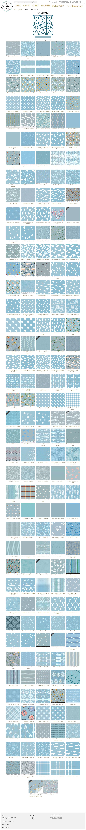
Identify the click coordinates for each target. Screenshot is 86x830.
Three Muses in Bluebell (28, 721)
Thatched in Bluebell (13, 721)
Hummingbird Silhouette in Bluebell (72, 296)
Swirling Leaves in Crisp (72, 685)
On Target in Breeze (43, 462)
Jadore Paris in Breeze (73, 314)
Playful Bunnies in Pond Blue (43, 500)
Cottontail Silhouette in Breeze (58, 148)
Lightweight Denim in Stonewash (43, 352)
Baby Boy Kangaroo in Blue (28, 92)
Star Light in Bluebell (13, 648)
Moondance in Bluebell (28, 426)
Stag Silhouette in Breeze (72, 612)
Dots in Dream (13, 203)
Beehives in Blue (43, 92)
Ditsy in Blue (43, 184)
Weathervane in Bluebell (28, 757)
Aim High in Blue (43, 56)
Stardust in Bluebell (58, 631)
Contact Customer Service (8, 818)
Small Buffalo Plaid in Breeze (43, 594)
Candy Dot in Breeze (28, 111)
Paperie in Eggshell (28, 481)
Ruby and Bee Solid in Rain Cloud (28, 556)
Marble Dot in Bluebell (43, 408)
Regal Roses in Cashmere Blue (58, 538)
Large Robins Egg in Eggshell (28, 352)
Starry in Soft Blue (43, 648)
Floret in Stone (73, 241)
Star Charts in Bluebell (28, 631)
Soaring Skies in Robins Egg (13, 612)
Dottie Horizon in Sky (28, 203)
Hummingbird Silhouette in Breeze (13, 315)
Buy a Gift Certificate (7, 821)
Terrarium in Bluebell (28, 704)
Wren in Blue (50, 795)
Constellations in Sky (28, 147)
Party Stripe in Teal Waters (13, 500)
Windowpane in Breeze (72, 776)
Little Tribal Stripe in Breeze (73, 389)
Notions (26, 6)
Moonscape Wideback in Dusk (73, 426)
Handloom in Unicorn (28, 295)
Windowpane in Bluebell (58, 776)
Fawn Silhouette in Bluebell (28, 222)
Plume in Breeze (73, 500)
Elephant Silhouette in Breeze (58, 204)
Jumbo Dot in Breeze (28, 333)
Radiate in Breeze (43, 537)
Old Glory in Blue (13, 462)
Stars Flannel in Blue (57, 648)
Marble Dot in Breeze (58, 408)
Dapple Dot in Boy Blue (28, 166)
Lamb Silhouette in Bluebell (43, 333)
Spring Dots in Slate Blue (28, 612)
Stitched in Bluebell (43, 666)
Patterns (35, 6)
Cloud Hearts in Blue (28, 128)
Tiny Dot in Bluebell (43, 721)
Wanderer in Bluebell (72, 738)
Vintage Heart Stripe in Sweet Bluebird (58, 739)
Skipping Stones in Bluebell (13, 594)
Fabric (18, 6)
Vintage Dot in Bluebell (43, 738)
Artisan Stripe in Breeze (43, 75)
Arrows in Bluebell (72, 56)
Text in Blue (73, 704)
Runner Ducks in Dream (43, 556)
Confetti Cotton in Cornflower (13, 148)
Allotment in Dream (58, 56)
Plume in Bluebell (57, 500)
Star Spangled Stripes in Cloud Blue (72, 648)
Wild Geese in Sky (13, 776)
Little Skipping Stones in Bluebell (28, 389)
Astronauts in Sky (72, 75)
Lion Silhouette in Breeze (28, 370)
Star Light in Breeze (28, 648)
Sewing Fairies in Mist (13, 574)
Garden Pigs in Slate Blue (28, 277)
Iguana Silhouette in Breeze (43, 315)
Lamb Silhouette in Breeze (57, 333)
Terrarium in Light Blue (58, 704)
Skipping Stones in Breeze (28, 593)
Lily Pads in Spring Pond (58, 351)
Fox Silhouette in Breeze (72, 259)
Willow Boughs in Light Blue (28, 776)
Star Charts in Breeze (43, 631)
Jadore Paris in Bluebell (58, 314)
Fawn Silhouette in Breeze (43, 222)
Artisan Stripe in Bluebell (28, 75)
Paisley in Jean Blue (13, 481)
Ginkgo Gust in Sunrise (43, 277)
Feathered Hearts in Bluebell (58, 222)
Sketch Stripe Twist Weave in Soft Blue (72, 575)
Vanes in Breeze (28, 738)
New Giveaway (74, 6)
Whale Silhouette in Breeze (73, 757)
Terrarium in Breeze (43, 704)
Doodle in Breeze (73, 184)
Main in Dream (13, 408)
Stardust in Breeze (72, 631)
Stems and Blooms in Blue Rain (13, 667)
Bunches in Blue (73, 92)
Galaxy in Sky (13, 277)
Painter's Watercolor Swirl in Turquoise (73, 463)
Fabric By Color (18, 9)
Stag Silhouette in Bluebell (58, 612)
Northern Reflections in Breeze (58, 444)
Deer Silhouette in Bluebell (13, 185)
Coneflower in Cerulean (58, 128)
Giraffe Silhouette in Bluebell (57, 277)
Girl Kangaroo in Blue (13, 295)
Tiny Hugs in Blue (72, 721)
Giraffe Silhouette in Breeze (72, 277)
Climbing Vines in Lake (13, 128)
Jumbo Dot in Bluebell (13, 333)
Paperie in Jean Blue (43, 481)
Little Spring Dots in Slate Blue (43, 389)
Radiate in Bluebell (28, 537)
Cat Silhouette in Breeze (58, 111)
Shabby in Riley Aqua (28, 574)
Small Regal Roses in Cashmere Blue (72, 594)
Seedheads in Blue (57, 556)
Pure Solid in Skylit (72, 518)
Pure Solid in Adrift (43, 518)
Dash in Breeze (72, 166)
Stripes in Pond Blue (28, 685)
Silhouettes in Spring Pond (58, 574)
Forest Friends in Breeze (43, 259)
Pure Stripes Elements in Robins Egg (13, 538)
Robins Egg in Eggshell (13, 556)
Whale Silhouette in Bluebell (58, 758)
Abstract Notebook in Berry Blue (28, 57)
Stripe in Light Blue (72, 666)
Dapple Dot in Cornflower (43, 166)
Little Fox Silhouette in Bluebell (43, 371)
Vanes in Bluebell (13, 738)
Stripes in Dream (13, 685)
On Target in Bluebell (28, 462)
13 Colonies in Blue (13, 56)
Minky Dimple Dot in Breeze (13, 426)
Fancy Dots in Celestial (13, 222)
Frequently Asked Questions (9, 817)
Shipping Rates (5, 824)
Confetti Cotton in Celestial (72, 129)
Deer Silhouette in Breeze (28, 184)
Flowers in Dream (13, 259)
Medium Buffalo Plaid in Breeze (73, 408)
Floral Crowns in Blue (43, 241)
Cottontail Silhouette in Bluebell (43, 148)
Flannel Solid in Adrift (73, 222)
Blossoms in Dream (57, 92)
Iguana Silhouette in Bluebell (28, 315)
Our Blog (32, 818)
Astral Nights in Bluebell (57, 75)
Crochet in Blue (73, 147)
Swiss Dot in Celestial (13, 704)
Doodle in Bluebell (58, 184)
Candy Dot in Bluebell (13, 111)
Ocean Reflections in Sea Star (72, 444)
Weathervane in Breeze (43, 757)
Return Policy (5, 827)
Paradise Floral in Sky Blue (73, 481)
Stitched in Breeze (58, 666)
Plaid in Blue (28, 500)
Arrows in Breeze (13, 75)
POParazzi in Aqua (28, 518)
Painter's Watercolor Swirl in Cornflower (58, 463)
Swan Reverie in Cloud (43, 685)
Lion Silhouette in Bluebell (13, 371)
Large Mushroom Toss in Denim (13, 352)
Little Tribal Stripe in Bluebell (58, 389)
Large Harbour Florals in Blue (72, 333)
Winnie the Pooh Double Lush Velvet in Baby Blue (35, 795)
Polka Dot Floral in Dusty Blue (13, 519)
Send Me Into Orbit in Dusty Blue (72, 556)
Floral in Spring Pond (57, 241)
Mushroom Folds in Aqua (13, 443)
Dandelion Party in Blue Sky (13, 166)
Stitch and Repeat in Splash (28, 667)
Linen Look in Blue (72, 351)
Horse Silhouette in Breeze (58, 295)
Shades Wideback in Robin (43, 574)
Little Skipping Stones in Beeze (13, 389)
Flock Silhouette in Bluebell (13, 241)
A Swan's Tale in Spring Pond (13, 93)
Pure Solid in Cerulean (58, 518)
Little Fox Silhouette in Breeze (58, 371)
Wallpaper (45, 6)
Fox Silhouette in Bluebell (58, 259)
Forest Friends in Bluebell (28, 259)
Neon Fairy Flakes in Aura (28, 443)
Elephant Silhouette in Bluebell (43, 204)
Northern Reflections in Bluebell (43, 444)
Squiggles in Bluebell (43, 612)
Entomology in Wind (72, 203)
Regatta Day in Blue (73, 537)
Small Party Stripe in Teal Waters (58, 594)
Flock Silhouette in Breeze (28, 241)
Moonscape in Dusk (57, 426)
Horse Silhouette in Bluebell (43, 296)
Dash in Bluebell (58, 166)
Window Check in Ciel (43, 776)
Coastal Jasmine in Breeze (43, 128)
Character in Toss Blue (73, 111)
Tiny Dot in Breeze (58, 721)
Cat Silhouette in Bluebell (43, 111)
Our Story (58, 6)
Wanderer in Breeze (13, 757)
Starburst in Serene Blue (13, 631)
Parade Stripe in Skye (57, 481)
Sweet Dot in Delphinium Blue (58, 686)
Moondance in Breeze (43, 426)
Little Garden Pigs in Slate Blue (72, 371)
